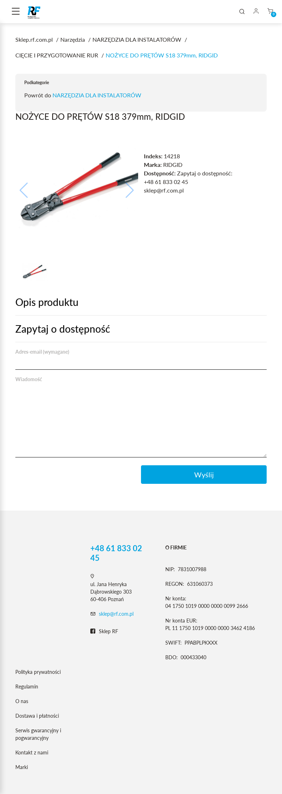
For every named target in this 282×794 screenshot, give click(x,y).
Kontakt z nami (31, 752)
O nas (21, 701)
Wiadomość (28, 379)
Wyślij (204, 474)
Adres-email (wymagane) (42, 352)
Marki (21, 767)
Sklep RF (104, 631)
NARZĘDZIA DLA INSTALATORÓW (96, 95)
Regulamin (26, 686)
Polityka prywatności (38, 672)
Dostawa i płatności (37, 716)
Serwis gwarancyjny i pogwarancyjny (38, 734)
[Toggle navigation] (16, 12)
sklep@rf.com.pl (116, 614)
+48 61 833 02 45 (116, 553)
